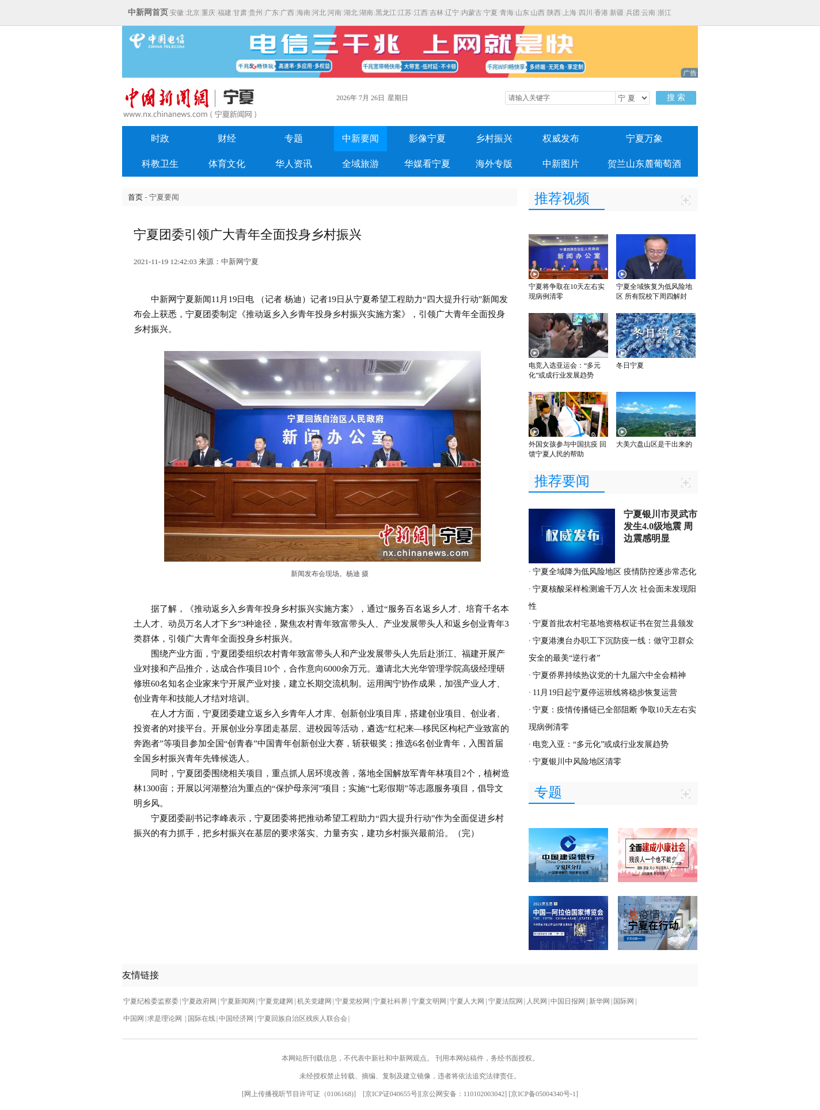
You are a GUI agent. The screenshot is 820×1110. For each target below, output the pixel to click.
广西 (287, 13)
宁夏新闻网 (238, 1001)
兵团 (633, 13)
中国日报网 (568, 1001)
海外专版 (494, 164)
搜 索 (676, 97)
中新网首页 (148, 12)
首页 (135, 197)
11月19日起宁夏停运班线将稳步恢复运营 (605, 692)
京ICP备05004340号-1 (543, 1094)
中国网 (133, 1018)
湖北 (351, 13)
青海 (507, 13)
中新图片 (560, 164)
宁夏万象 (644, 138)
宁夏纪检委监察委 (151, 1001)
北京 (193, 13)
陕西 (554, 13)
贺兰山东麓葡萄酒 (644, 164)
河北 (319, 13)
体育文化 (226, 164)
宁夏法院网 (505, 1001)
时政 (160, 138)
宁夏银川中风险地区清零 (577, 761)
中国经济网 (236, 1018)
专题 (293, 138)
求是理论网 (165, 1018)
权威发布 (560, 138)
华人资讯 (293, 164)
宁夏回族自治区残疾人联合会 (302, 1018)
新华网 (599, 1001)
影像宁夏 (427, 138)
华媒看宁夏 (427, 164)
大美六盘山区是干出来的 (654, 444)
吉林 (436, 13)
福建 (224, 13)
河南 (334, 13)
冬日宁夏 (630, 365)
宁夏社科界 (390, 1001)
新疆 (617, 13)
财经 (227, 138)
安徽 (177, 13)
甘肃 (240, 13)
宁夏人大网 (467, 1001)
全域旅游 (360, 164)
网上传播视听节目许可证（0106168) (299, 1094)
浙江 (664, 13)
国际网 (623, 1001)
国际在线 (201, 1018)
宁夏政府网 (199, 1001)
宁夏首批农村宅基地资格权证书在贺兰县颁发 (613, 623)
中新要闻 (360, 138)
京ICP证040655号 (391, 1094)
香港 (601, 13)
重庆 (208, 13)
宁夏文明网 (429, 1001)
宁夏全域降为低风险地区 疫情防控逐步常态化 (614, 571)
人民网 (536, 1001)
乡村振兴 (494, 138)
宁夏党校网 (352, 1001)
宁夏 (491, 13)
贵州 (256, 13)
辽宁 (452, 13)
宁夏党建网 (276, 1001)
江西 (421, 13)
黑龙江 (385, 13)
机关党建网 (314, 1001)
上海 (569, 13)
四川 (586, 13)
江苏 (405, 13)
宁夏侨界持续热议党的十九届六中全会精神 (609, 675)
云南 (648, 13)
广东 (272, 13)
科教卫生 (160, 164)
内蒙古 (471, 13)
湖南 (366, 13)
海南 (303, 13)
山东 (522, 13)
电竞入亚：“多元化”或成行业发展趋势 (601, 744)
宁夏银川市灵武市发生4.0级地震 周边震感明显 (660, 526)
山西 (538, 13)
